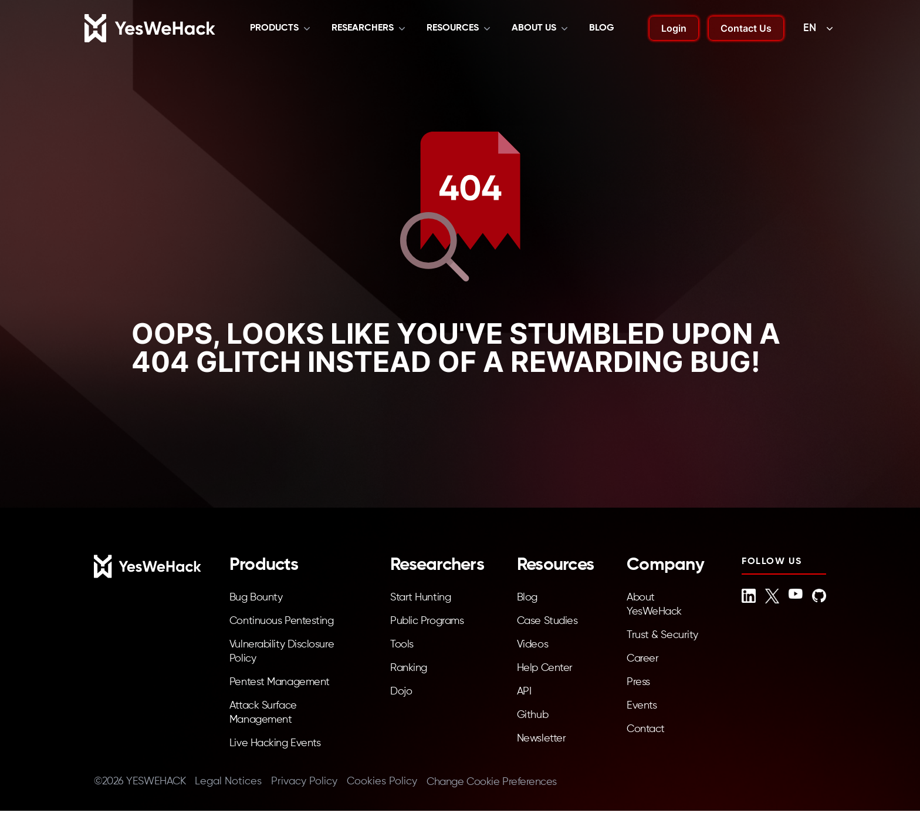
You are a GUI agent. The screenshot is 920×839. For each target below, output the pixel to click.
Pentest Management (279, 682)
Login (673, 28)
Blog (601, 28)
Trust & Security (662, 635)
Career (642, 658)
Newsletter (541, 738)
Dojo (401, 691)
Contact (646, 729)
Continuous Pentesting (281, 621)
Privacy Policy (304, 781)
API (524, 691)
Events (642, 705)
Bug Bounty (256, 597)
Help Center (545, 668)
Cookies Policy (382, 781)
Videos (532, 644)
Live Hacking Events (274, 743)
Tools (402, 644)
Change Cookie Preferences (492, 782)
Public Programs (427, 621)
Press (638, 682)
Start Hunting (420, 597)
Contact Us (746, 28)
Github (532, 715)
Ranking (408, 668)
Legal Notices (228, 781)
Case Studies (547, 621)
